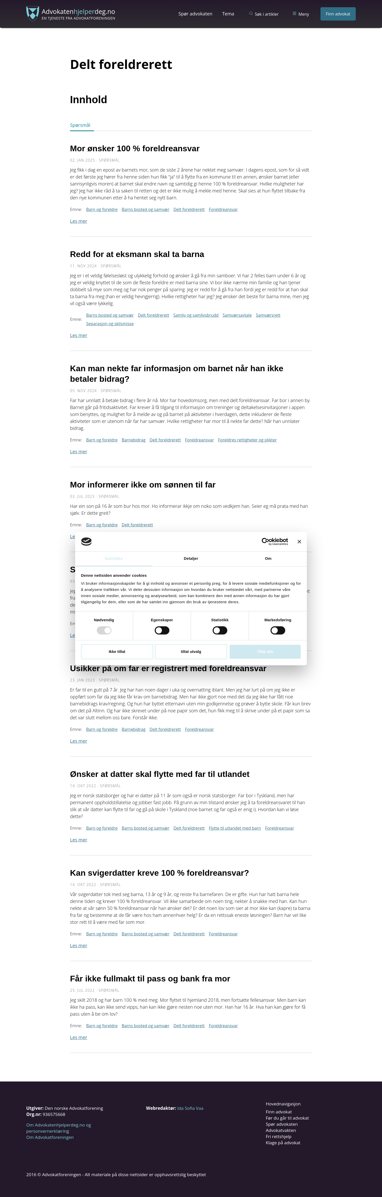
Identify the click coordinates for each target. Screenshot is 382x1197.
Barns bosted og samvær (145, 209)
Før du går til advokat (287, 1118)
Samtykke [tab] (114, 558)
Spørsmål (80, 125)
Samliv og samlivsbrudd (196, 315)
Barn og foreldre (102, 209)
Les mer (78, 221)
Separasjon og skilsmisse (110, 323)
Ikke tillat (117, 652)
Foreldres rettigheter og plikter (247, 440)
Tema (228, 14)
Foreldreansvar (223, 209)
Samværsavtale (237, 315)
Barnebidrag (133, 440)
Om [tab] (268, 558)
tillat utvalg (191, 652)
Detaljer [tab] (191, 558)
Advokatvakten (281, 1130)
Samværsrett (268, 315)
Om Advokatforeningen (50, 1137)
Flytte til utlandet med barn (235, 828)
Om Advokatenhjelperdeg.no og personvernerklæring (58, 1128)
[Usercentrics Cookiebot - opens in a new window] (265, 541)
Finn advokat (338, 14)
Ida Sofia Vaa (190, 1108)
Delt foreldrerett (189, 209)
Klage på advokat (283, 1143)
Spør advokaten (195, 14)
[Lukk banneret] (299, 541)
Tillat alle (265, 652)
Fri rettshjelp (278, 1136)
